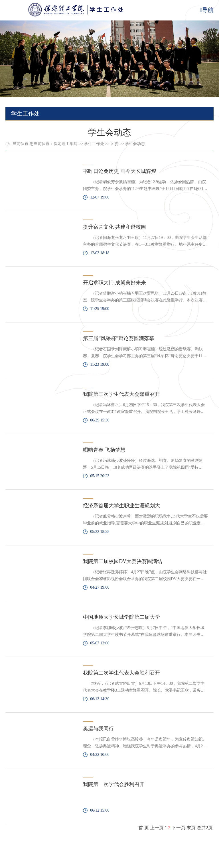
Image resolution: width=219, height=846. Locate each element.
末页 (191, 827)
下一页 (178, 827)
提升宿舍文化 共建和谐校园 (114, 227)
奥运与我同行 (98, 728)
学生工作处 (94, 144)
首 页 (144, 827)
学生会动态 (135, 144)
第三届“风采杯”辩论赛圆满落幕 (118, 338)
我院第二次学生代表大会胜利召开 (121, 673)
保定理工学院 (66, 144)
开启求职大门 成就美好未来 (114, 283)
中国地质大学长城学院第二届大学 (121, 617)
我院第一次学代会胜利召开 (114, 784)
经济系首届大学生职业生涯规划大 (121, 505)
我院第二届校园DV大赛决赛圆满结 (122, 561)
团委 (115, 144)
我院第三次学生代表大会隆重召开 (121, 394)
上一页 (157, 827)
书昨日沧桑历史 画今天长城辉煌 (119, 171)
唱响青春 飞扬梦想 (104, 450)
